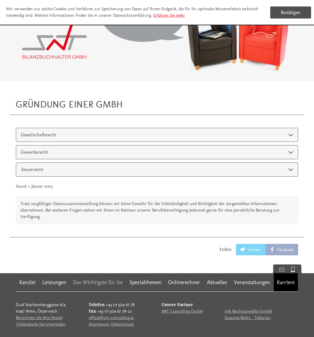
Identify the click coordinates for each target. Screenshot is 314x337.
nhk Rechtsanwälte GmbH (248, 311)
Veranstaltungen (252, 282)
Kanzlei (27, 282)
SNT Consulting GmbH (182, 311)
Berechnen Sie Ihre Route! (39, 317)
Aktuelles (217, 282)
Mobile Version (295, 269)
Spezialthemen (146, 282)
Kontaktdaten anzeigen (279, 269)
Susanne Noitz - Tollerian (247, 317)
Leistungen (54, 282)
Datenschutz (122, 324)
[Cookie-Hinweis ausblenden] (290, 12)
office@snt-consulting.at (111, 317)
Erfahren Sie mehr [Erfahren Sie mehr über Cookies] (169, 15)
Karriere (286, 282)
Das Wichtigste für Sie (98, 282)
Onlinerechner (184, 282)
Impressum (99, 324)
